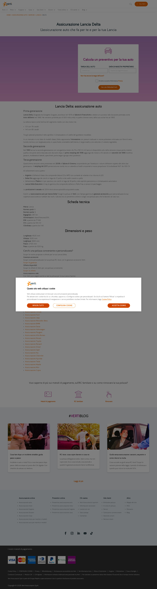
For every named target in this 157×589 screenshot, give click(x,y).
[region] (78, 294)
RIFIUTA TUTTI (38, 305)
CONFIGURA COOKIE (64, 305)
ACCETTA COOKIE (119, 305)
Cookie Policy (106, 299)
